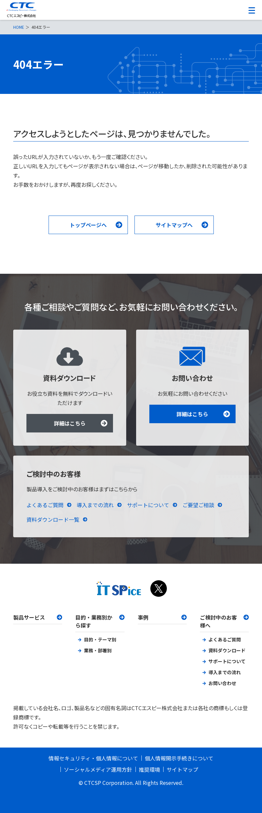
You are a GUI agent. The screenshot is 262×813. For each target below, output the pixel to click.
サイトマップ (182, 769)
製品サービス (29, 617)
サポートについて (148, 505)
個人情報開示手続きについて (179, 758)
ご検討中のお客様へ (218, 621)
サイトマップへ (174, 225)
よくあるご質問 (44, 505)
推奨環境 (149, 769)
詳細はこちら (70, 423)
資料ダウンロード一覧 (52, 519)
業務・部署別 (98, 650)
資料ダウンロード (226, 650)
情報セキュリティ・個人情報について (93, 758)
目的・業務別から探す (93, 621)
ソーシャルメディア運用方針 (98, 769)
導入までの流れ (95, 505)
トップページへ (88, 225)
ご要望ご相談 (198, 505)
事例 (143, 617)
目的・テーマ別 (100, 639)
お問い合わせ (222, 683)
